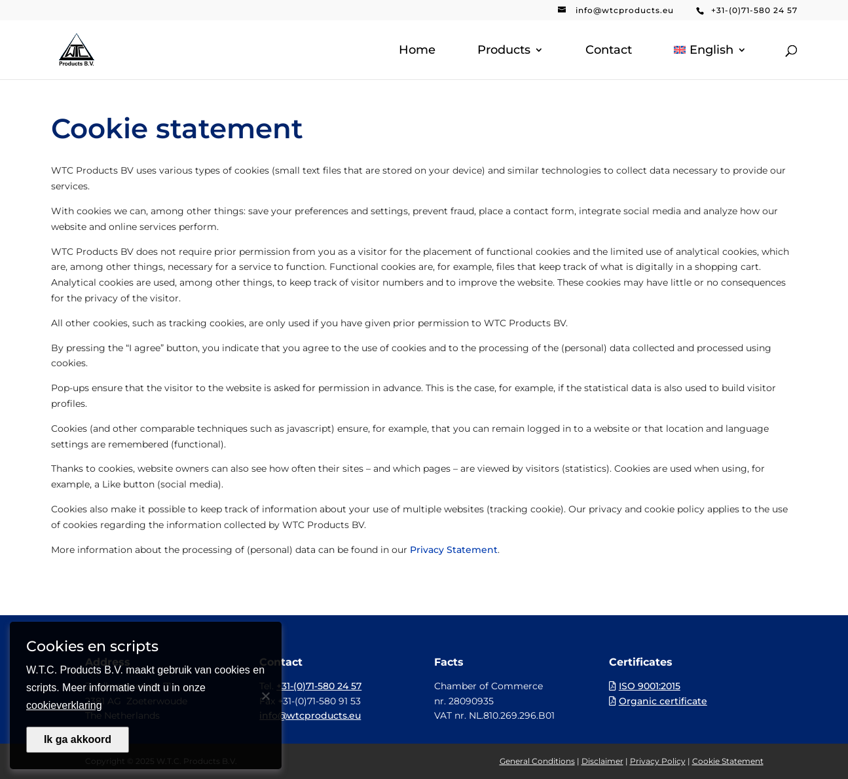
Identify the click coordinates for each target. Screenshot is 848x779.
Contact (608, 51)
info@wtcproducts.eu (625, 10)
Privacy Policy (658, 761)
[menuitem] (710, 62)
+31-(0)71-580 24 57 (754, 10)
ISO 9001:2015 (649, 686)
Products (503, 51)
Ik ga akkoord (77, 739)
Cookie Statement (728, 761)
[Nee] (265, 695)
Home (417, 51)
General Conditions (537, 761)
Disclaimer (602, 761)
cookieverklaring (64, 705)
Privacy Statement (454, 550)
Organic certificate (663, 701)
